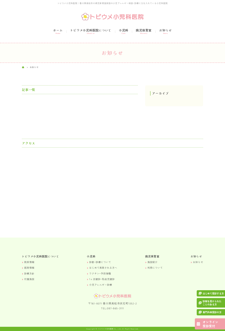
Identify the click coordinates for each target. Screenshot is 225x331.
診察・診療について (100, 262)
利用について (155, 268)
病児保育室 (144, 31)
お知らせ (165, 31)
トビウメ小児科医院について (90, 31)
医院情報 (29, 268)
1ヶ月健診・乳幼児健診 (102, 279)
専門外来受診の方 (210, 312)
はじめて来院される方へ (103, 268)
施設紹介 (153, 262)
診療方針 (29, 273)
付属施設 (29, 279)
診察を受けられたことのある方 (210, 302)
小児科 (123, 31)
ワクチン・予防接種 (100, 273)
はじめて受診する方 (211, 293)
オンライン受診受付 (209, 323)
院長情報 (29, 262)
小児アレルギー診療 (100, 284)
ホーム (58, 31)
